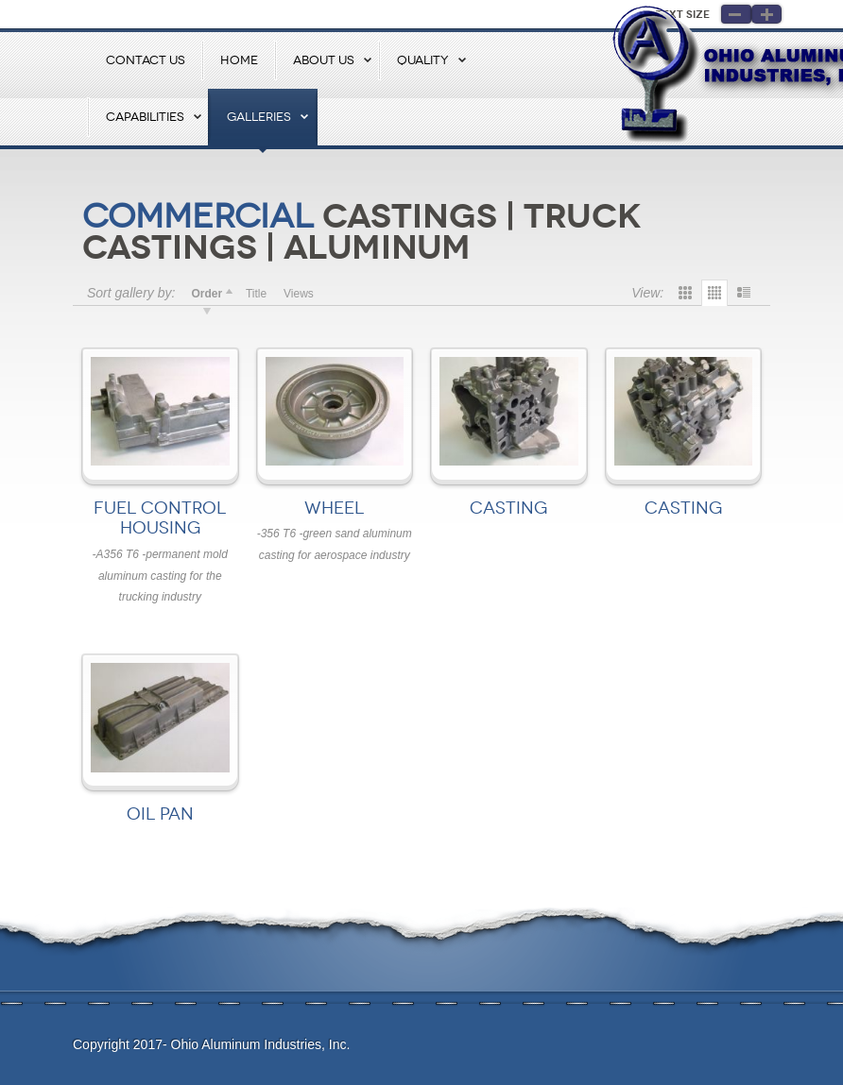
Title (256, 293)
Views (299, 293)
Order (206, 293)
